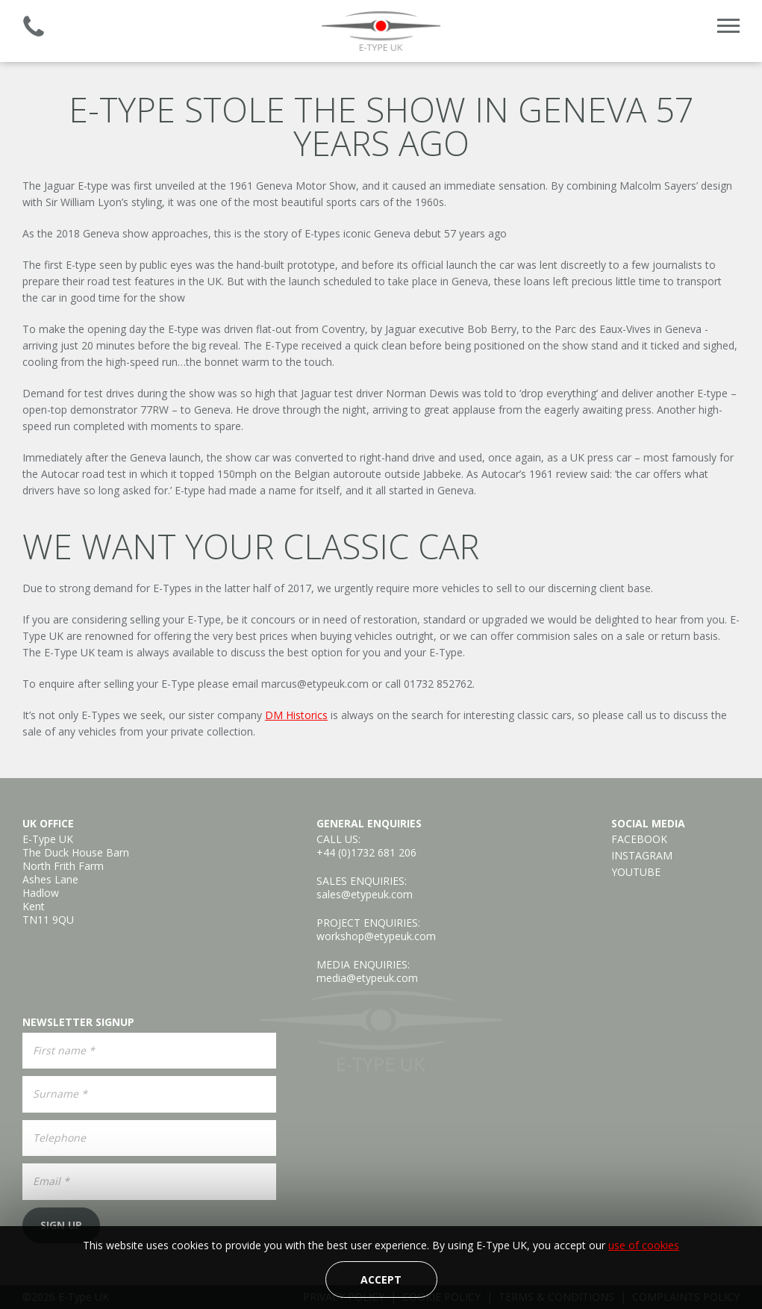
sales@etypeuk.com (364, 894)
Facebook (639, 839)
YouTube (635, 872)
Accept (381, 1279)
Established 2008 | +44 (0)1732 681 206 (33, 26)
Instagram (641, 855)
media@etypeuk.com (367, 978)
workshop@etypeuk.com (376, 936)
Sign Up (61, 1225)
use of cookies (643, 1245)
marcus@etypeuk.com (315, 684)
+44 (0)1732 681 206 (366, 852)
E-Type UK (381, 31)
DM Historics (296, 715)
